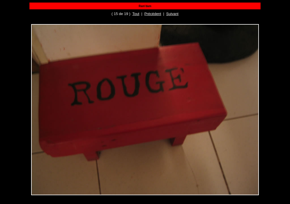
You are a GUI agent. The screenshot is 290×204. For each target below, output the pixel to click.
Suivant (172, 14)
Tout (135, 14)
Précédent (152, 14)
